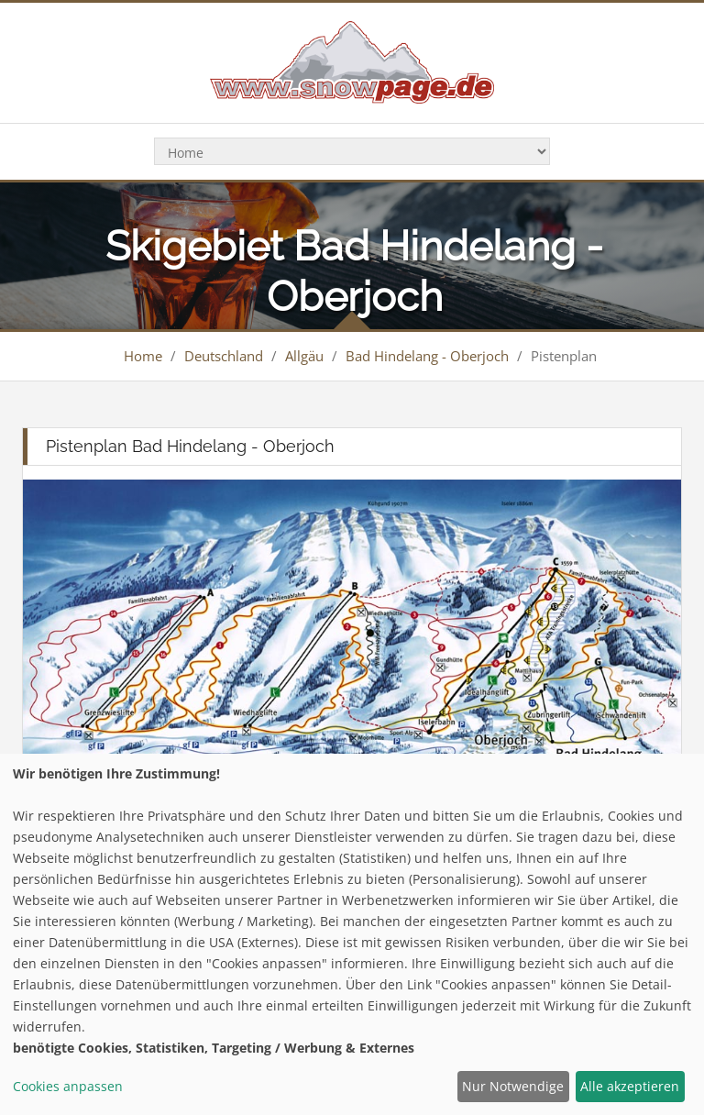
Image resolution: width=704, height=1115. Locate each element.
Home (143, 356)
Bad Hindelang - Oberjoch (427, 356)
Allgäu (304, 356)
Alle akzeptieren (629, 1086)
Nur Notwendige (513, 1086)
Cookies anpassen (68, 1086)
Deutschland (223, 356)
